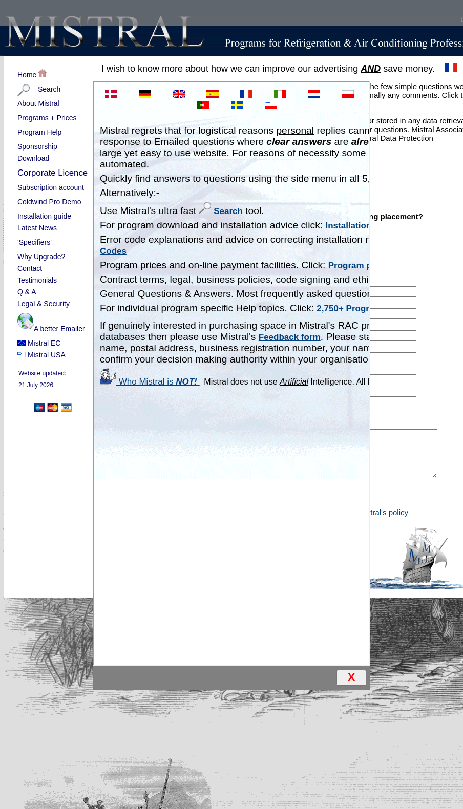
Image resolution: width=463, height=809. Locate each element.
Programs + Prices (47, 118)
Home (32, 74)
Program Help (53, 132)
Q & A (26, 292)
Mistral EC (38, 343)
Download (33, 158)
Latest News (37, 228)
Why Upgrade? (41, 256)
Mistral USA (41, 355)
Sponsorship (37, 146)
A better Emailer (53, 324)
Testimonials (37, 280)
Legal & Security (43, 304)
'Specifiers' (53, 242)
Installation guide (44, 216)
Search (53, 89)
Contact (29, 268)
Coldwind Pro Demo (53, 202)
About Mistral (53, 104)
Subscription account (53, 188)
